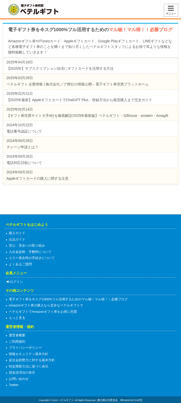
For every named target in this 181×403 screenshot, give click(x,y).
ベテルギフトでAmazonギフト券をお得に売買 (42, 312)
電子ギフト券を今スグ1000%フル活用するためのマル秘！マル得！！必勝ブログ (68, 299)
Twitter (13, 385)
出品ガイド (17, 239)
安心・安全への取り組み (26, 245)
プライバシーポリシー (25, 348)
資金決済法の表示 (21, 372)
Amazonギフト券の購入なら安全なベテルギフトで (45, 305)
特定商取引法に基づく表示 (28, 366)
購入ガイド (17, 233)
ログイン (14, 282)
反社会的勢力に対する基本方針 (31, 360)
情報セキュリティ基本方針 (28, 354)
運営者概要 (17, 335)
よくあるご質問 (20, 264)
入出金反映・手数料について (30, 252)
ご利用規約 (17, 341)
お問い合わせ (18, 379)
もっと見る (17, 318)
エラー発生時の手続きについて (31, 258)
